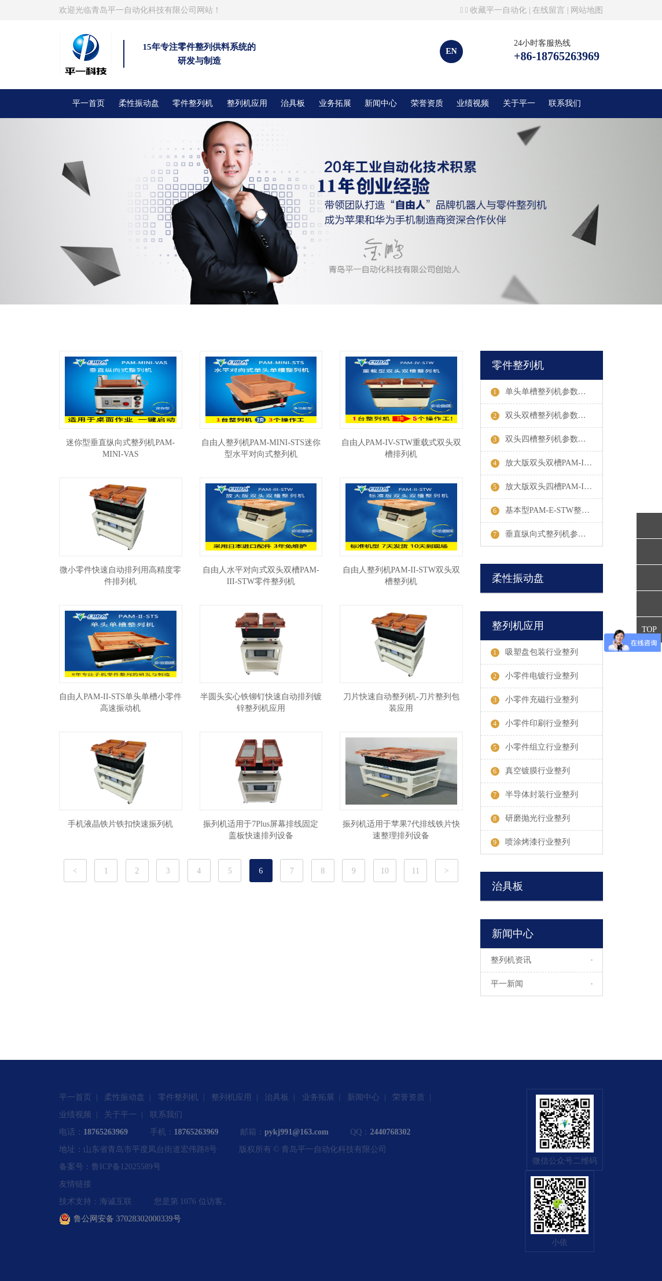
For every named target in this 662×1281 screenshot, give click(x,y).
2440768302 (390, 1132)
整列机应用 (247, 103)
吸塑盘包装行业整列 (534, 652)
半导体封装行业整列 (534, 794)
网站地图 (587, 10)
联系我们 (565, 103)
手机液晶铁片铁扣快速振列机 (120, 824)
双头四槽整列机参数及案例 (546, 439)
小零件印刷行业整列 (534, 723)
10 (385, 871)
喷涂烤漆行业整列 (530, 842)
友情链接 (75, 1184)
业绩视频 (473, 103)
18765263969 (105, 1132)
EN (451, 51)
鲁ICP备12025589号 (126, 1166)
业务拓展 (335, 103)
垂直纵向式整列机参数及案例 (547, 534)
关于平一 (519, 103)
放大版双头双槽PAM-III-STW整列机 (547, 463)
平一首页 (88, 103)
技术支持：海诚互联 (95, 1201)
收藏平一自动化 (498, 10)
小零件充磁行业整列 (534, 699)
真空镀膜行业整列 (530, 771)
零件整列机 (192, 103)
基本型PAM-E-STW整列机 (544, 510)
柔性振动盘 (139, 103)
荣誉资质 (427, 103)
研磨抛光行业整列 (530, 818)
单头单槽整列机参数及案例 (546, 392)
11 (416, 871)
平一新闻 (507, 983)
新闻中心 (381, 103)
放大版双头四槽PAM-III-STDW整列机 (547, 486)
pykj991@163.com (296, 1132)
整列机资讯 (511, 960)
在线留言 (548, 10)
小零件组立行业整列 (534, 747)
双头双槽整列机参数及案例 (546, 415)
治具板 (293, 103)
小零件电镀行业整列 (534, 676)
